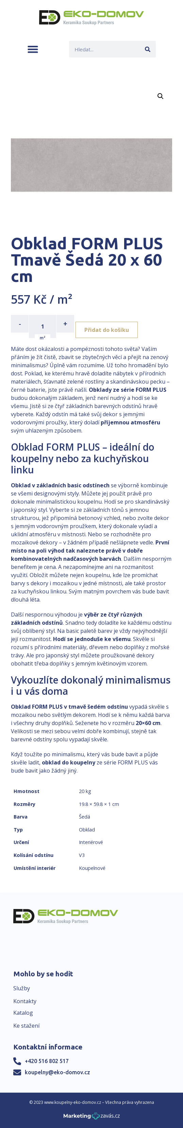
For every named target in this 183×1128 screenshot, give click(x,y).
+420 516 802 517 (47, 1061)
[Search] (147, 49)
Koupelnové (92, 868)
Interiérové (91, 842)
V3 (82, 855)
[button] (32, 49)
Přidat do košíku (106, 330)
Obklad (87, 829)
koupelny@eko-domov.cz (57, 1072)
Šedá (84, 816)
